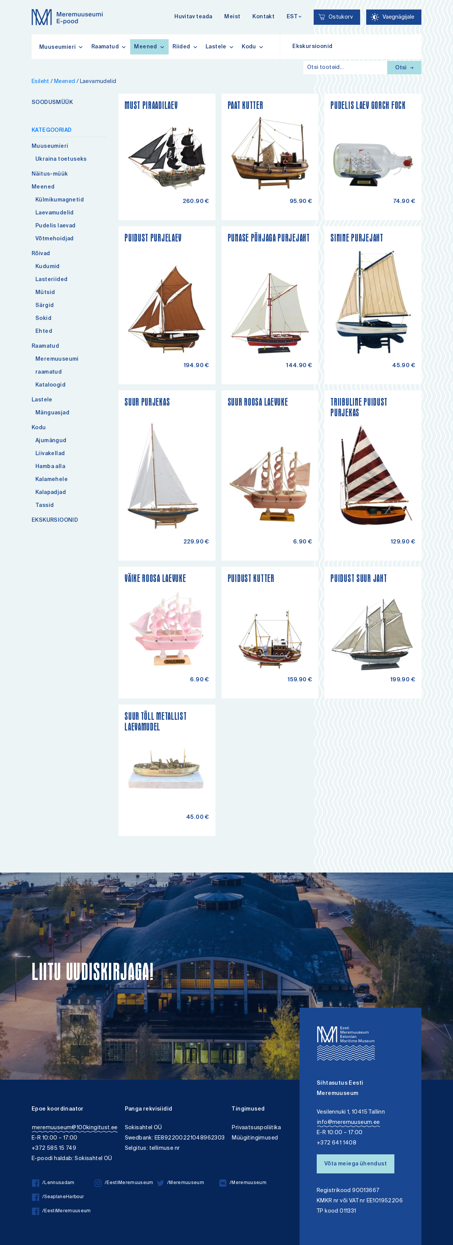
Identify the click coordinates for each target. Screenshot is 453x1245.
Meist (232, 17)
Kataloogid (50, 385)
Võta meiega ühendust (355, 1164)
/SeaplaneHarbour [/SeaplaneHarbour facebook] (58, 1197)
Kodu (253, 46)
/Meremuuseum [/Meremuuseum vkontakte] (242, 1183)
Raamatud (109, 46)
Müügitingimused (255, 1138)
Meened (149, 46)
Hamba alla (50, 467)
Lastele (220, 46)
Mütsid (45, 293)
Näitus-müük (50, 174)
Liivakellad (50, 454)
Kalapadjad (50, 493)
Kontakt (263, 17)
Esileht (40, 81)
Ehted (43, 332)
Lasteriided (51, 280)
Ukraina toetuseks (61, 160)
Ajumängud (51, 441)
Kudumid (47, 267)
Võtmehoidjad (54, 239)
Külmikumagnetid (59, 200)
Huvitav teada (193, 17)
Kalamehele (51, 480)
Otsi (404, 68)
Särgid (44, 306)
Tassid (44, 506)
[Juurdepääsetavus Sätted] (393, 17)
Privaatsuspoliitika (256, 1128)
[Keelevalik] (294, 17)
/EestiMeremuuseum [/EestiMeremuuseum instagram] (123, 1183)
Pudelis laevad (55, 226)
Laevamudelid (54, 213)
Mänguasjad (52, 413)
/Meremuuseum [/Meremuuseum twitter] (180, 1183)
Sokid (43, 319)
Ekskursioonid (312, 47)
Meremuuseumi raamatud (57, 366)
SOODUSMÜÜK (52, 103)
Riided (185, 46)
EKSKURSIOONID (55, 521)
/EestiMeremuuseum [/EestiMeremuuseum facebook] (61, 1211)
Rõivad (41, 254)
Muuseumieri (50, 147)
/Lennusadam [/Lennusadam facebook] (53, 1183)
